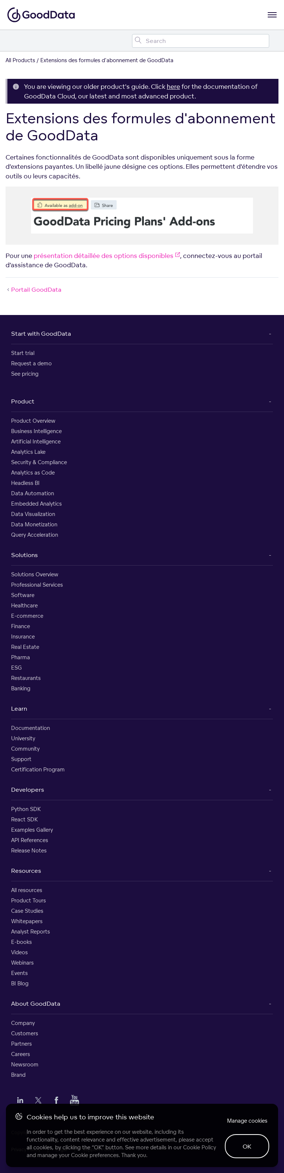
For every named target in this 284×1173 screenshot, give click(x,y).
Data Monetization (34, 524)
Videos (19, 952)
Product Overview (33, 421)
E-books (21, 942)
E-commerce (27, 616)
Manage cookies (247, 1120)
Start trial (22, 353)
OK (247, 1146)
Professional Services (37, 585)
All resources (26, 890)
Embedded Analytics (36, 503)
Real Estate (25, 647)
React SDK (24, 819)
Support (21, 759)
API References (29, 840)
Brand (18, 1075)
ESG (16, 667)
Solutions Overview (34, 574)
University (23, 738)
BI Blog (19, 983)
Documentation (30, 728)
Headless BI (25, 483)
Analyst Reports (30, 931)
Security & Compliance (39, 462)
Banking (20, 688)
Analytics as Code (33, 472)
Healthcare (24, 605)
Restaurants (26, 678)
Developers (27, 789)
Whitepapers (27, 921)
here (173, 86)
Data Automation (32, 493)
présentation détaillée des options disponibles (107, 255)
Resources (26, 870)
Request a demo (31, 363)
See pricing (24, 374)
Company (23, 1023)
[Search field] (200, 41)
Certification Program (38, 769)
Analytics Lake (28, 452)
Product (22, 401)
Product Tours (28, 900)
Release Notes (29, 850)
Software (22, 595)
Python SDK (26, 809)
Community (25, 748)
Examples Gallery (32, 830)
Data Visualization (33, 514)
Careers (20, 1054)
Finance (20, 626)
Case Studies (27, 911)
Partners (21, 1043)
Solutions (24, 555)
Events (19, 973)
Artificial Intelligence (36, 441)
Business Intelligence (36, 431)
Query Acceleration (34, 535)
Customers (24, 1033)
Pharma (20, 657)
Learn (19, 708)
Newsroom (24, 1064)
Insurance (23, 636)
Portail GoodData (33, 289)
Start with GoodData (41, 333)
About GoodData (35, 1003)
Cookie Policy (199, 1147)
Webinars (22, 962)
